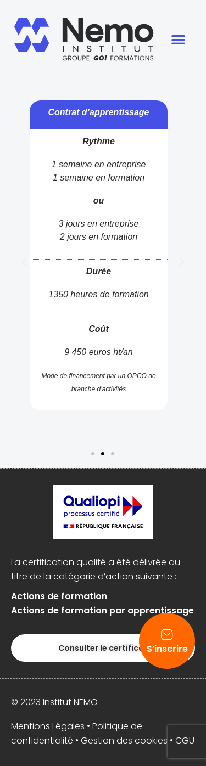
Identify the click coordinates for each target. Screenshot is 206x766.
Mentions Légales (48, 726)
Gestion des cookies (124, 740)
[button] (179, 39)
